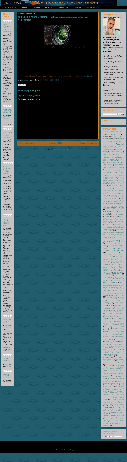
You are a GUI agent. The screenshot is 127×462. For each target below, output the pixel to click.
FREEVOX (111, 404)
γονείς (110, 185)
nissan (120, 412)
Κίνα (119, 269)
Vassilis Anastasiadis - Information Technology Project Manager (7, 28)
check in (106, 401)
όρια (112, 311)
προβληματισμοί (107, 331)
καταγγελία (119, 266)
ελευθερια (113, 214)
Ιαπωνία (110, 253)
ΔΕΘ (116, 187)
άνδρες (104, 152)
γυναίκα (105, 187)
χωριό (111, 391)
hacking (121, 405)
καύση (113, 267)
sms (113, 418)
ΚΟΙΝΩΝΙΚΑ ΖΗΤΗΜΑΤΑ (111, 274)
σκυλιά (115, 347)
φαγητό (112, 381)
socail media (120, 418)
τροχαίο (113, 376)
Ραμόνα (121, 341)
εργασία (105, 229)
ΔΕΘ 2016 (121, 187)
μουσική (106, 295)
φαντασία (120, 381)
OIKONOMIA (106, 414)
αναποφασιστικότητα (108, 149)
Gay (105, 405)
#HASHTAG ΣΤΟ (113, 135)
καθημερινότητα (119, 258)
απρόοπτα (109, 164)
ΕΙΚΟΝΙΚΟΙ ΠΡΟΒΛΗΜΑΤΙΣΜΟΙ (49, 80)
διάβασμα (113, 193)
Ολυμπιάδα (120, 308)
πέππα (114, 320)
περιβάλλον (120, 320)
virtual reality (115, 423)
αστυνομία (115, 167)
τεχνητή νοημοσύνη (116, 368)
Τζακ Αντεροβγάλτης (117, 370)
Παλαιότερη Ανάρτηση (88, 143)
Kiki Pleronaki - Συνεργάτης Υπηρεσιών (7, 321)
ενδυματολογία (113, 218)
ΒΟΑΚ (106, 177)
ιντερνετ (116, 253)
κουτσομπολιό (106, 277)
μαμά (122, 285)
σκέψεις (108, 347)
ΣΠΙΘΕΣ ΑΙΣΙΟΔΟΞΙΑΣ (115, 349)
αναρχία (105, 151)
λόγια (120, 284)
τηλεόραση (105, 373)
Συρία (121, 359)
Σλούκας (105, 349)
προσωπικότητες (119, 337)
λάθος (121, 282)
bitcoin (118, 397)
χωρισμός (119, 391)
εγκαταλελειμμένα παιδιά (113, 204)
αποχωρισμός (113, 162)
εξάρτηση (112, 219)
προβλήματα (120, 329)
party (111, 413)
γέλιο (115, 180)
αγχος (121, 139)
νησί (123, 303)
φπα (121, 384)
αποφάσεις (105, 162)
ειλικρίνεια (109, 209)
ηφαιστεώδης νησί (107, 245)
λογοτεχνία (105, 285)
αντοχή (121, 157)
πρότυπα (111, 339)
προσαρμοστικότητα (117, 334)
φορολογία (115, 384)
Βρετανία (105, 180)
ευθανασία (105, 235)
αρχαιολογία (110, 166)
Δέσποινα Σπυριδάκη (108, 188)
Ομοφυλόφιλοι (119, 310)
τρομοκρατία (106, 376)
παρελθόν (105, 318)
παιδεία (120, 312)
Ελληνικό (115, 216)
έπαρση (113, 221)
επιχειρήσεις (111, 227)
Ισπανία (120, 254)
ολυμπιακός (105, 310)
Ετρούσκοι (119, 234)
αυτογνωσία (108, 169)
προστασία (112, 336)
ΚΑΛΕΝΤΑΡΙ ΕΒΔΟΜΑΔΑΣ (115, 261)
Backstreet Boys (119, 396)
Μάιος (110, 285)
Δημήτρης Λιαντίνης (119, 188)
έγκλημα (122, 204)
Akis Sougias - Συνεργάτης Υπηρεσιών (6, 375)
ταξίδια (121, 365)
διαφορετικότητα (107, 198)
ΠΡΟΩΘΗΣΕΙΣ (119, 339)
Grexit (110, 405)
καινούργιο (105, 259)
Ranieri (109, 417)
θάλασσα (115, 245)
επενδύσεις (120, 221)
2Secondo (8, 35)
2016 (108, 136)
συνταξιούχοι (115, 359)
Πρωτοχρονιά (114, 341)
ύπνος (120, 380)
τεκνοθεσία (110, 367)
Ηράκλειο (111, 243)
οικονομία (105, 308)
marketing (108, 409)
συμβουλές (105, 352)
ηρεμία (119, 243)
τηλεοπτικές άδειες (117, 371)
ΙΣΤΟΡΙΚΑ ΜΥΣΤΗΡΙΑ (109, 256)
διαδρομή (114, 195)
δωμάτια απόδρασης (113, 203)
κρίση (120, 277)
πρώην (107, 341)
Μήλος (120, 288)
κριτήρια (105, 279)
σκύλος (121, 347)
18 (104, 136)
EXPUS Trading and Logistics (6, 118)
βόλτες (113, 177)
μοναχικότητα (111, 293)
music (112, 410)
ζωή (107, 241)
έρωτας (122, 229)
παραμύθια (114, 316)
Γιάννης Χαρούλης (117, 183)
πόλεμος (122, 324)
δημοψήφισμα (106, 193)
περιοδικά (112, 321)
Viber (122, 422)
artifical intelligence (108, 396)
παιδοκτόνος (119, 313)
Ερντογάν (116, 229)
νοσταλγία (110, 305)
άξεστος (105, 159)
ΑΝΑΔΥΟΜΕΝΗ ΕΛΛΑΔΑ (110, 148)
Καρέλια (112, 266)
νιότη (105, 305)
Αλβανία (104, 146)
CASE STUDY (113, 399)
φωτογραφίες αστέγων (108, 386)
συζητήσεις (120, 351)
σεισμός (121, 346)
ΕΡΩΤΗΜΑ (108, 231)
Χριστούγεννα (117, 389)
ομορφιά (112, 310)
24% (118, 136)
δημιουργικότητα (108, 190)
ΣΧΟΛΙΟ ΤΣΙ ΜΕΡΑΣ (113, 362)
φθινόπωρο (112, 383)
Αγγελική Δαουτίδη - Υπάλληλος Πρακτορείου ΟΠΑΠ (6, 222)
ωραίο (117, 394)
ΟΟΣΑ (104, 311)
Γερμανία (120, 180)
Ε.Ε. (121, 203)
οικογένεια (119, 307)
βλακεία (122, 175)
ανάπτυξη (119, 149)
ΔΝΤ (111, 201)
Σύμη (118, 352)
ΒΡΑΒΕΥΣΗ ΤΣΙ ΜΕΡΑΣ (111, 179)
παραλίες (106, 316)
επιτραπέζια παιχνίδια (116, 226)
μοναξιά (104, 293)
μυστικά (118, 300)
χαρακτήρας (113, 388)
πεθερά (104, 320)
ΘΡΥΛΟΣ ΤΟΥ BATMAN (113, 250)
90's (105, 138)
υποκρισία (105, 381)
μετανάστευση (112, 289)
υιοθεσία (122, 378)
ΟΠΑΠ (108, 311)
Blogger (72, 450)
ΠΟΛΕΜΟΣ (115, 324)
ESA (114, 401)
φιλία (118, 383)
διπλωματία (105, 201)
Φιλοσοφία (107, 384)
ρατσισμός (105, 343)
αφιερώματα (63, 7)
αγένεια (119, 138)
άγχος (104, 141)
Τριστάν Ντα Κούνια (117, 375)
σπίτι (104, 351)
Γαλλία (110, 180)
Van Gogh (116, 422)
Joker (113, 407)
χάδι (116, 386)
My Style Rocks (119, 410)
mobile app (106, 410)
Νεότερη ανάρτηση (25, 143)
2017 (112, 136)
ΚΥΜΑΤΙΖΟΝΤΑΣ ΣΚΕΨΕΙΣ (113, 280)
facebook (105, 404)
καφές (120, 267)
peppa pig (116, 413)
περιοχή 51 (120, 321)
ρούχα (109, 346)
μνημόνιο (115, 290)
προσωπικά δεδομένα (108, 337)
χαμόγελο (121, 386)
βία (112, 175)
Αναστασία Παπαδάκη (115, 151)
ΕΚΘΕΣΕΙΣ (114, 211)
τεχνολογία (105, 370)
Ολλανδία (113, 308)
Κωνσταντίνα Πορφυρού (110, 282)
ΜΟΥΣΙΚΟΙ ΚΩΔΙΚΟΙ (117, 295)
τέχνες (121, 367)
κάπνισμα (105, 266)
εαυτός (104, 204)
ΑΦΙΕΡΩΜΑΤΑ (107, 172)
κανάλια (121, 264)
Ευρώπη (105, 237)
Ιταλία (120, 256)
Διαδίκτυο (120, 193)
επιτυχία (105, 227)
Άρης (104, 165)
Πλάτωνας (112, 323)
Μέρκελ (104, 288)
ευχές (121, 237)
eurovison (113, 402)
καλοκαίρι (105, 264)
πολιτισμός (115, 328)
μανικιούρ (105, 287)
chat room (121, 399)
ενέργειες (121, 218)
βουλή (120, 177)
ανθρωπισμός (106, 156)
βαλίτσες (115, 174)
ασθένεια (117, 165)
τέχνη (104, 368)
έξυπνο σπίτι (120, 219)
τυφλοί (104, 378)
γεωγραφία (111, 182)
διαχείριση (115, 198)
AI (121, 394)
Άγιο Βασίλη (110, 139)
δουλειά (121, 201)
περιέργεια (105, 321)
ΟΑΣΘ (120, 305)
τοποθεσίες (114, 373)
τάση (104, 367)
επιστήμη (119, 223)
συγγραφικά (49, 7)
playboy (122, 413)
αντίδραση (114, 157)
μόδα (121, 290)
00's (123, 135)
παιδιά (110, 313)
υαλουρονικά (111, 378)
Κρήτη (114, 277)
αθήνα (104, 143)
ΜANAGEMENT (107, 302)
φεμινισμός (105, 383)
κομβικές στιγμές (118, 275)
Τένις (116, 367)
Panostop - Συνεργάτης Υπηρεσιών (6, 360)
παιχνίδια (105, 315)
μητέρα (104, 290)
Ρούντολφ (119, 344)
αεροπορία (110, 141)
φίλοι (123, 383)
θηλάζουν (105, 248)
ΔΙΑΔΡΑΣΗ (106, 195)
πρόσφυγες (120, 336)
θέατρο (104, 247)
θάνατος (121, 245)
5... (121, 136)
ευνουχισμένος (119, 235)
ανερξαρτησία (119, 152)
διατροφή (120, 196)
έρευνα (110, 229)
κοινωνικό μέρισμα (107, 275)
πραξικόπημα (112, 329)
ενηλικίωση (105, 219)
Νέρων (111, 303)
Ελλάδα (107, 216)
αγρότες (116, 139)
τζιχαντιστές (106, 371)
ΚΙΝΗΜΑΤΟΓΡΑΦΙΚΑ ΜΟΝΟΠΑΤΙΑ (112, 271)
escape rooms (119, 401)
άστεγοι (122, 165)
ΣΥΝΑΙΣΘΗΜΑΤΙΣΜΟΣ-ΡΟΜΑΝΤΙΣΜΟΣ (110, 355)
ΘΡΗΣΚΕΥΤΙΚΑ (116, 248)
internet (105, 407)
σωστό (110, 365)
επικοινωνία (90, 7)
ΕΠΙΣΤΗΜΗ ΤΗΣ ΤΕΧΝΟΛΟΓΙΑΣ (112, 224)
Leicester (118, 407)
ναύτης (116, 302)
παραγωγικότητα (120, 315)
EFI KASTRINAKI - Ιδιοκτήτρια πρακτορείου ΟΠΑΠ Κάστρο (7, 134)
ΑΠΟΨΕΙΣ (121, 162)
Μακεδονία (116, 285)
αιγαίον (121, 143)
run (123, 417)
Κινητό (104, 272)
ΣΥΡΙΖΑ (104, 361)
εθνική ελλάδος (118, 206)
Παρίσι (110, 318)
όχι (116, 311)
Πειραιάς (109, 320)
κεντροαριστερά (106, 269)
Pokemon (106, 415)
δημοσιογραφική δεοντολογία (111, 192)
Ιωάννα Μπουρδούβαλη (108, 258)
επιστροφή (105, 226)
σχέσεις (112, 361)
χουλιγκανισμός (106, 389)
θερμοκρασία (111, 246)
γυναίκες (111, 187)
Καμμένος (114, 264)
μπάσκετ (115, 297)
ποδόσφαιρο (119, 323)
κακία (121, 259)
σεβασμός (115, 346)
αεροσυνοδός (119, 141)
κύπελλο (115, 280)
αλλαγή (112, 146)
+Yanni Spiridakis (87, 76)
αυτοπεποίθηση (117, 170)
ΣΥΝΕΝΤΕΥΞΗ (109, 357)
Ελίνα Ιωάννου (120, 214)
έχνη (104, 241)
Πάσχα (115, 318)
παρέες (120, 316)
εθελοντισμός (108, 206)
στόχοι (108, 351)
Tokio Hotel (111, 420)
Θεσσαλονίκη (120, 246)
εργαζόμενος (119, 227)
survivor (105, 420)
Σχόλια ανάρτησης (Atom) (61, 149)
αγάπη (109, 138)
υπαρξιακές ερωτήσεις (110, 380)
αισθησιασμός (112, 144)
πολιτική (112, 326)
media (114, 409)
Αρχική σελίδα (10, 7)
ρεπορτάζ (118, 343)
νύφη (116, 305)
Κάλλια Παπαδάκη (117, 262)
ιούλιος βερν (106, 254)
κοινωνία (110, 272)
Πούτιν (122, 328)
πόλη (106, 326)
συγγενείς (114, 351)
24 (115, 136)
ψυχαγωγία (105, 394)
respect (114, 417)
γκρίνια (104, 185)
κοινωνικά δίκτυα (118, 272)
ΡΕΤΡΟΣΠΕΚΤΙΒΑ (107, 344)
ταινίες (115, 365)
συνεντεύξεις (121, 356)
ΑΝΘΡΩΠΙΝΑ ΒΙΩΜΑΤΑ (111, 154)
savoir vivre (107, 418)
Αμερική (119, 146)
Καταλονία (105, 267)
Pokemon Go (114, 415)
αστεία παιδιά (107, 167)
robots (119, 417)
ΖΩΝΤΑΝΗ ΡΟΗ (117, 240)
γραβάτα (116, 185)
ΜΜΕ (109, 290)
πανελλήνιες (112, 315)
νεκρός (121, 302)
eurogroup (105, 402)
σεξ (103, 347)
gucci (115, 405)
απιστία (120, 159)
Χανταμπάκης (106, 388)
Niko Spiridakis (112, 412)
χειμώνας (121, 388)
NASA (104, 412)
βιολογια (117, 175)
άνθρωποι (118, 156)
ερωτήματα (119, 231)
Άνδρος (111, 152)
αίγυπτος (105, 144)
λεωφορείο (113, 284)
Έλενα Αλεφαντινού (117, 213)
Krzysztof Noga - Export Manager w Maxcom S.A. (7, 110)
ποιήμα (104, 324)
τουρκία (106, 375)
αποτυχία (121, 160)
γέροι (104, 182)
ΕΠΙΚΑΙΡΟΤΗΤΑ (108, 223)
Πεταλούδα (105, 323)
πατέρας (121, 318)
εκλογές (120, 211)
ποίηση (109, 324)
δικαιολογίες (113, 200)
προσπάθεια (105, 336)
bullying (106, 399)
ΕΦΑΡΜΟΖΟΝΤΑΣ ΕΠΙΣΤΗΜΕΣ (112, 239)
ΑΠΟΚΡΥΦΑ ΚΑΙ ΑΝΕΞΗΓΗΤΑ (110, 161)
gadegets (122, 404)
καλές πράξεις (106, 262)
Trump (105, 422)
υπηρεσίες (24, 7)
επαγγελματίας (106, 221)
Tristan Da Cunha (120, 420)
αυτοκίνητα (118, 169)
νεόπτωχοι (105, 303)
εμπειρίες (105, 218)
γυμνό (121, 185)
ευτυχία (114, 237)
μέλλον (121, 287)
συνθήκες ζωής (106, 359)
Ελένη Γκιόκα (106, 214)
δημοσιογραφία (119, 190)
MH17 (123, 409)
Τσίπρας (120, 376)
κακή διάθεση (113, 259)
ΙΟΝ (122, 253)
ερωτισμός (105, 232)
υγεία (117, 378)
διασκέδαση (113, 196)
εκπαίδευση (77, 7)
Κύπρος (121, 280)
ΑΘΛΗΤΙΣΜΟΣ (112, 143)
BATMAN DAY (111, 397)
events (120, 402)
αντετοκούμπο (106, 157)
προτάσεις (105, 339)
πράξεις (106, 329)
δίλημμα (120, 200)
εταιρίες (112, 234)
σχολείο (120, 361)
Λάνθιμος (105, 284)
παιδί (104, 313)
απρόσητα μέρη (119, 164)
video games (106, 423)
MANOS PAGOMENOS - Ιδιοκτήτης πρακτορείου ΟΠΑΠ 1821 (7, 170)
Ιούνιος (114, 254)
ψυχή (112, 394)
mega (119, 409)
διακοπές (105, 196)
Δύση (104, 203)
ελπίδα (121, 216)
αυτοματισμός (106, 170)
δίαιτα (121, 195)
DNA (110, 401)
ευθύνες (111, 235)
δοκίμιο (115, 201)
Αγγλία (114, 138)
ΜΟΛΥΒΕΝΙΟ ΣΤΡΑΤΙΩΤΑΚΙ (111, 292)
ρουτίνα (104, 346)
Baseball (104, 397)
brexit (122, 397)
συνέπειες (120, 357)
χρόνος (104, 391)
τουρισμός (121, 373)
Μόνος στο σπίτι (120, 293)
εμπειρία (36, 7)
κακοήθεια (105, 261)
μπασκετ (109, 297)
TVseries (111, 422)
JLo (109, 407)
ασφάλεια (122, 167)
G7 (118, 404)
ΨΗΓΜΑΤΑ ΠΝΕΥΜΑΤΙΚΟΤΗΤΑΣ (112, 393)
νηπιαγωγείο (117, 303)
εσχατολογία (114, 232)
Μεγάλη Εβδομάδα (113, 287)
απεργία (112, 159)
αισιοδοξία (120, 144)
